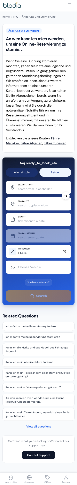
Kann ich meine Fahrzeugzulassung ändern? (33, 387)
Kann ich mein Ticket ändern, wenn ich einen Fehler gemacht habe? (38, 414)
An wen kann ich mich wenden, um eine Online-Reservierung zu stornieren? (36, 399)
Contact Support (38, 455)
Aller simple (22, 172)
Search (38, 296)
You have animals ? (38, 282)
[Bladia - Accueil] (12, 5)
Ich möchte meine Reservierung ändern (31, 326)
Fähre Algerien (31, 143)
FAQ (15, 16)
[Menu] (70, 5)
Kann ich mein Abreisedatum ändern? (29, 362)
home (6, 16)
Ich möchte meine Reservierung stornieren (33, 337)
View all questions (38, 426)
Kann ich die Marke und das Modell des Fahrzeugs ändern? (37, 349)
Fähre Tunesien (55, 143)
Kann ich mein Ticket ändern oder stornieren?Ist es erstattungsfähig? (38, 374)
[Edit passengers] (38, 251)
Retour (55, 172)
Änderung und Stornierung (38, 16)
